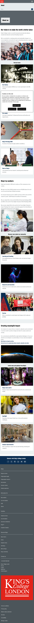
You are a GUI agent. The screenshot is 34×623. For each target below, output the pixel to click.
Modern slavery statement (10, 611)
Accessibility (7, 617)
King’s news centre (7, 388)
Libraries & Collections (10, 522)
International (8, 482)
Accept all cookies (21, 109)
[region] (17, 101)
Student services (9, 516)
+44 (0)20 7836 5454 (5, 561)
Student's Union (9, 543)
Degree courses (9, 474)
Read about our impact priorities (7, 341)
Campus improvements (8, 444)
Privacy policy (8, 608)
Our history (5, 85)
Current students (9, 501)
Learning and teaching (7, 256)
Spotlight (4, 416)
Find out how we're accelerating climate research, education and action (15, 343)
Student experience (9, 488)
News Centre (8, 537)
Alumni (7, 507)
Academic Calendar (9, 528)
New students (8, 498)
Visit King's (8, 546)
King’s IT (7, 525)
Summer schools (9, 485)
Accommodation (9, 519)
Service (4, 313)
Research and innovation (8, 285)
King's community (9, 552)
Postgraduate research (10, 480)
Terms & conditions (9, 605)
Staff (6, 504)
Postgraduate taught (10, 477)
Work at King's (5, 168)
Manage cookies (8, 620)
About (2, 5)
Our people (5, 113)
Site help (7, 614)
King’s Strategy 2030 (7, 141)
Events (7, 540)
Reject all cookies (12, 109)
